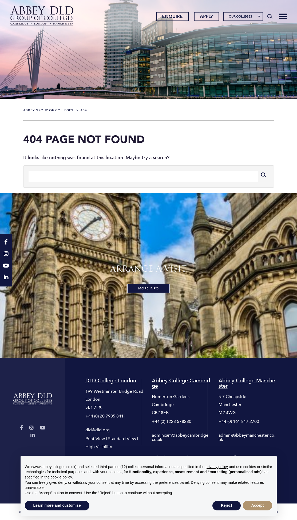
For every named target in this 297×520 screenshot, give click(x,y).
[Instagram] (31, 428)
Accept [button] (257, 505)
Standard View (122, 439)
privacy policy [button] (216, 467)
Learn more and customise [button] (57, 505)
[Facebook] (21, 428)
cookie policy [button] (61, 477)
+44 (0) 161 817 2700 (239, 421)
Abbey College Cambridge (181, 383)
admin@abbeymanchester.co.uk (247, 437)
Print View (95, 439)
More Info (148, 288)
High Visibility (98, 447)
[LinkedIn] (32, 435)
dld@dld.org (97, 430)
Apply (206, 17)
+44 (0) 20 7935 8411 (105, 416)
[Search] (270, 17)
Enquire (172, 17)
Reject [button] (226, 505)
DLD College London (110, 380)
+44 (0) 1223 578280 (171, 421)
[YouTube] (42, 428)
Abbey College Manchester (247, 383)
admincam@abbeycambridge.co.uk (180, 437)
